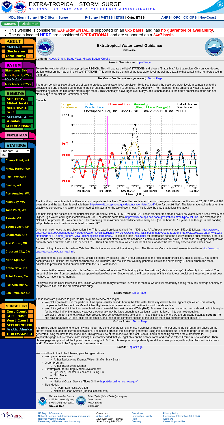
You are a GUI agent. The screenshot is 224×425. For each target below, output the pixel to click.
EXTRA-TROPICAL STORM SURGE (75, 4)
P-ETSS (107, 17)
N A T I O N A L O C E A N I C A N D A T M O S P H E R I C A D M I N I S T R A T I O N (92, 9)
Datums (10, 24)
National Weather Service (51, 418)
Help (134, 418)
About (52, 58)
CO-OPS (190, 17)
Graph (61, 58)
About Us (168, 418)
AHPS (166, 17)
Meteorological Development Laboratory (59, 421)
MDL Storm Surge (23, 17)
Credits (105, 58)
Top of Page (143, 62)
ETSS (120, 17)
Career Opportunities (174, 421)
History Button (91, 58)
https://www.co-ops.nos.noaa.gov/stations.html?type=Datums (161, 217)
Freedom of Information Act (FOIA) (181, 416)
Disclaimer (30, 24)
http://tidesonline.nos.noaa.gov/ (119, 381)
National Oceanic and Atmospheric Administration (64, 416)
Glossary (136, 421)
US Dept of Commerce (50, 413)
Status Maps (74, 58)
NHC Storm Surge (54, 17)
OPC (177, 17)
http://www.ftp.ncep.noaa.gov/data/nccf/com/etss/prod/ (122, 204)
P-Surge (91, 17)
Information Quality (142, 416)
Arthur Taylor (103, 416)
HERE (45, 35)
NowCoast (208, 17)
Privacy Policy (170, 413)
